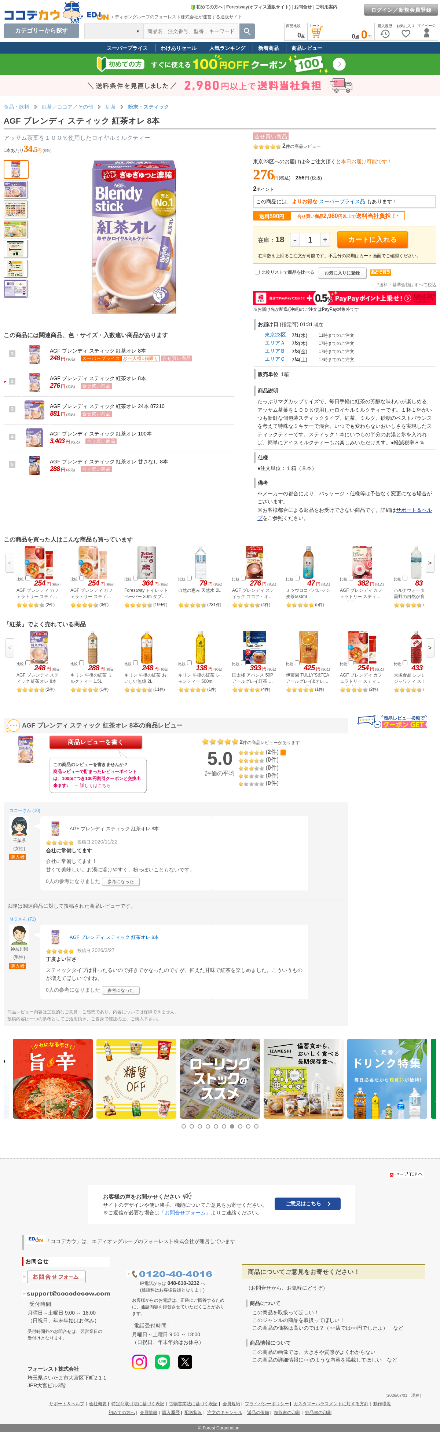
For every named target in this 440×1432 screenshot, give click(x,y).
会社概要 (98, 1403)
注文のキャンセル (224, 1412)
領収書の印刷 (287, 1412)
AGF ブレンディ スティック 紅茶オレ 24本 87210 (107, 406)
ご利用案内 (326, 7)
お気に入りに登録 (342, 273)
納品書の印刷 (318, 1412)
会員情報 (148, 1412)
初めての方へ (206, 7)
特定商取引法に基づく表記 (137, 1403)
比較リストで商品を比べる (287, 272)
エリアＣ (275, 359)
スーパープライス (127, 48)
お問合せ (303, 7)
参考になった (120, 881)
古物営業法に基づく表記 (193, 1403)
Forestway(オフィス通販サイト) (258, 7)
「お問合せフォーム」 (185, 1213)
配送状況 (193, 1412)
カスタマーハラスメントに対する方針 (331, 1403)
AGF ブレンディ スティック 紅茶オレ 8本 (98, 351)
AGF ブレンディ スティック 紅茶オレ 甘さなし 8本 (109, 461)
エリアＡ (275, 343)
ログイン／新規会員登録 (401, 10)
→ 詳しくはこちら (92, 785)
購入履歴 (171, 1412)
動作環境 (382, 1403)
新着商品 (268, 48)
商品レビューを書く (96, 742)
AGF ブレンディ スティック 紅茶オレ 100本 (101, 434)
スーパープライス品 (342, 201)
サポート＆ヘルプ (66, 1403)
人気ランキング (227, 48)
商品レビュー (307, 48)
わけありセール (179, 48)
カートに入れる (372, 239)
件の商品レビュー (301, 146)
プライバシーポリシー (267, 1403)
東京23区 (275, 335)
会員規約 (231, 1403)
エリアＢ (275, 351)
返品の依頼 (258, 1412)
